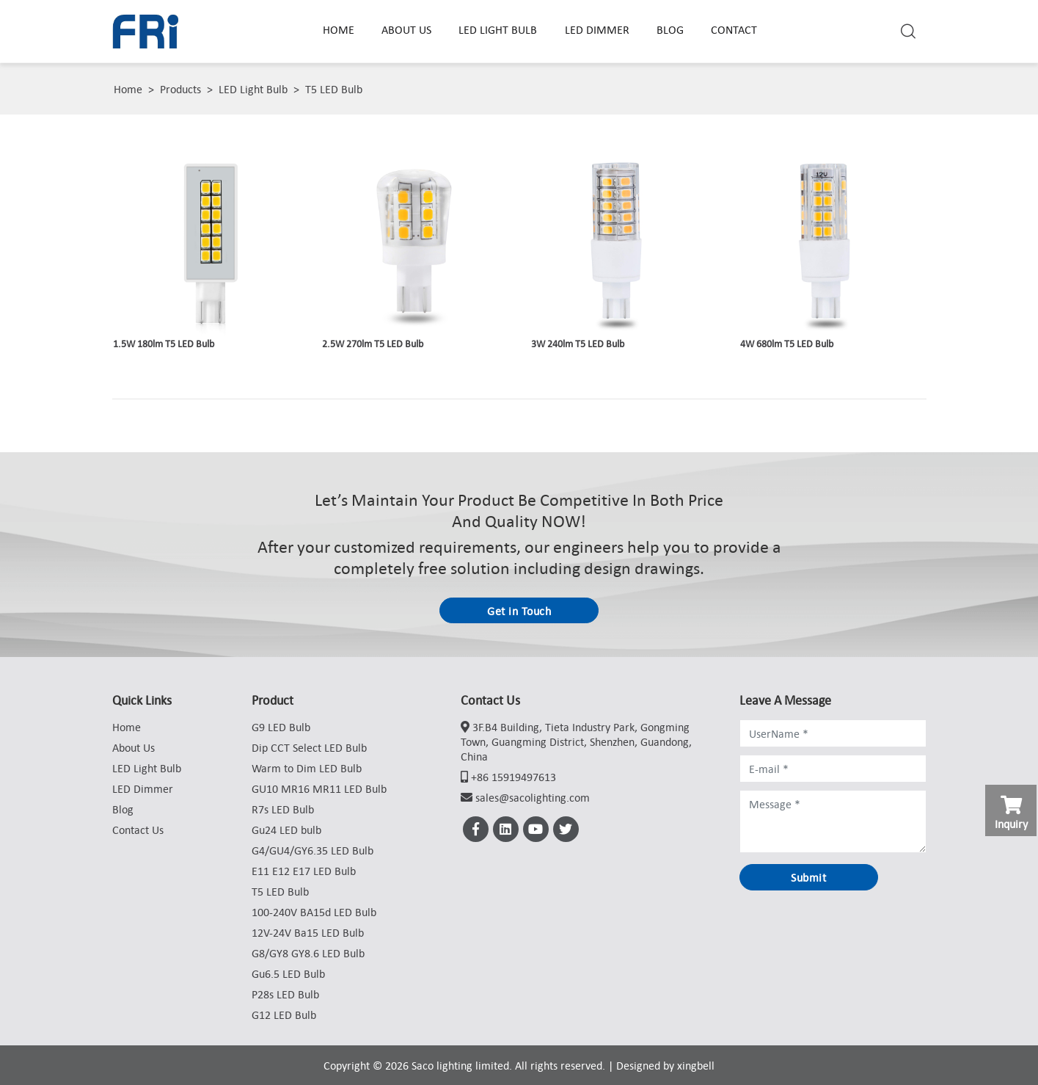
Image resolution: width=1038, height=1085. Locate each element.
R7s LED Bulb (283, 809)
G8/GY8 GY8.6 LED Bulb (308, 952)
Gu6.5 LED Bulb (288, 973)
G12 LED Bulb (284, 1014)
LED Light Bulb (497, 29)
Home (338, 29)
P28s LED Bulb (285, 994)
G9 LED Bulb (281, 726)
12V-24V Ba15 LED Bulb (308, 932)
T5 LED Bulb (333, 88)
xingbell (695, 1065)
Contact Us (138, 829)
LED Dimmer (597, 29)
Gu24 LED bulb (286, 829)
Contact (734, 29)
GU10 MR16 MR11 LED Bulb (319, 788)
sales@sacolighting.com (532, 797)
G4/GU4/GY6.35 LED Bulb (312, 850)
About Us (406, 29)
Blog (670, 29)
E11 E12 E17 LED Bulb (304, 870)
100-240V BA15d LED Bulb (314, 911)
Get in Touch (519, 610)
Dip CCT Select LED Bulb (309, 747)
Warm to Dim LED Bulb (307, 767)
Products (180, 88)
